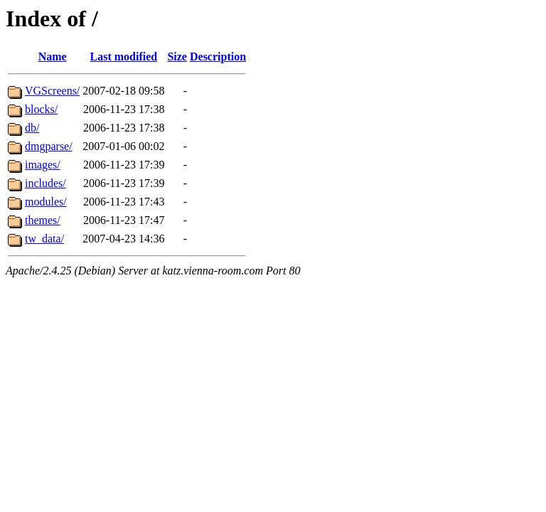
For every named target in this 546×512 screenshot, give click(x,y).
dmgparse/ (49, 146)
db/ (32, 128)
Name (52, 56)
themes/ (42, 220)
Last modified (124, 56)
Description (218, 56)
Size (177, 56)
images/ (42, 165)
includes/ (45, 183)
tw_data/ (44, 239)
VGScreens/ (52, 91)
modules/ (46, 202)
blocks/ (41, 109)
